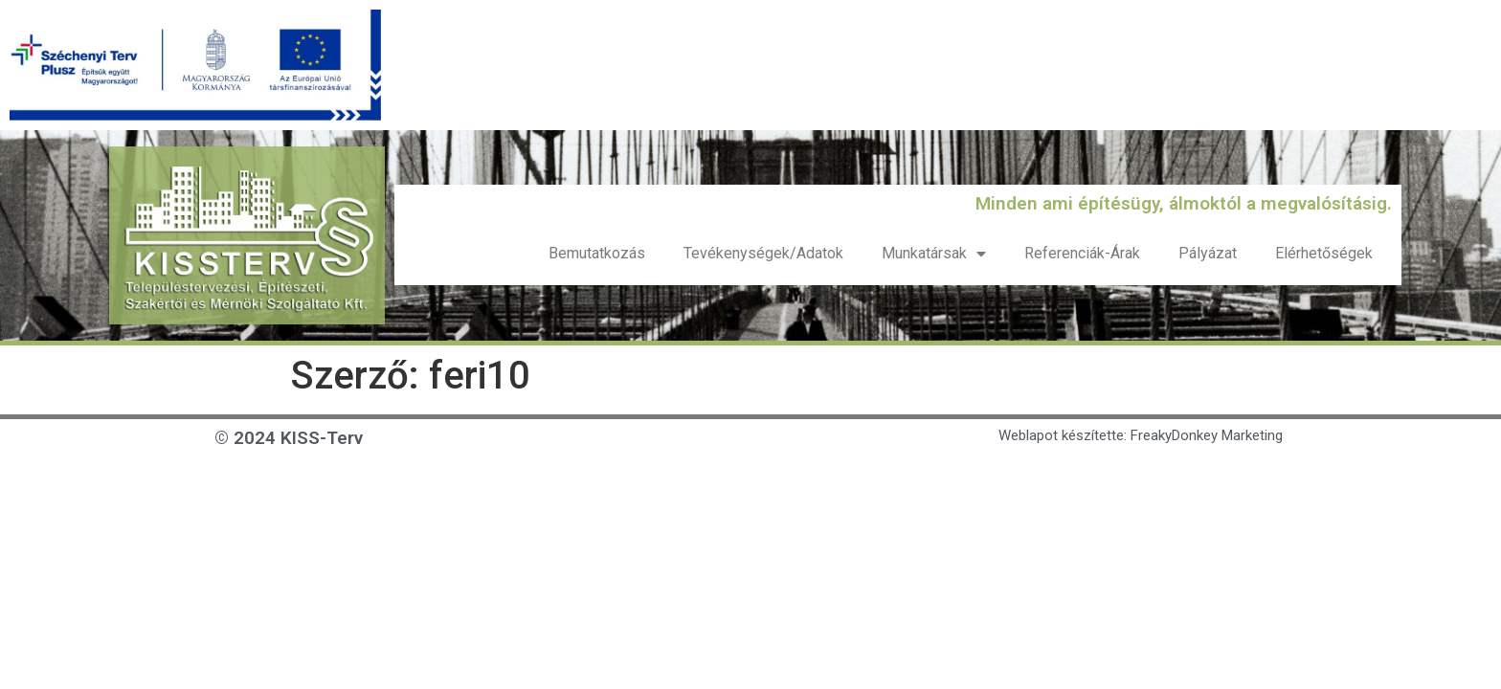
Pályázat (1207, 253)
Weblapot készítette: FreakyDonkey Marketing (1140, 435)
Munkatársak (934, 253)
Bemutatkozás (597, 253)
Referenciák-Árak (1082, 253)
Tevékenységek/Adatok (763, 253)
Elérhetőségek (1324, 253)
